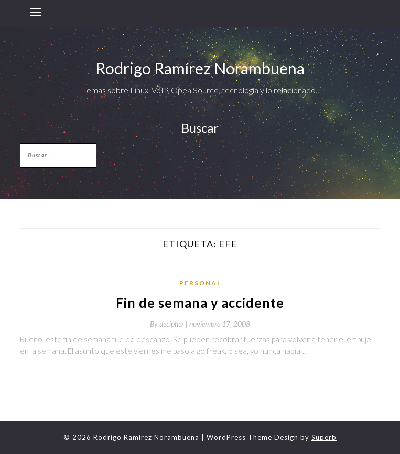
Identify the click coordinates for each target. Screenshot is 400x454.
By (169, 323)
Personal (200, 283)
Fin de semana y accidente (200, 302)
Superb (324, 437)
